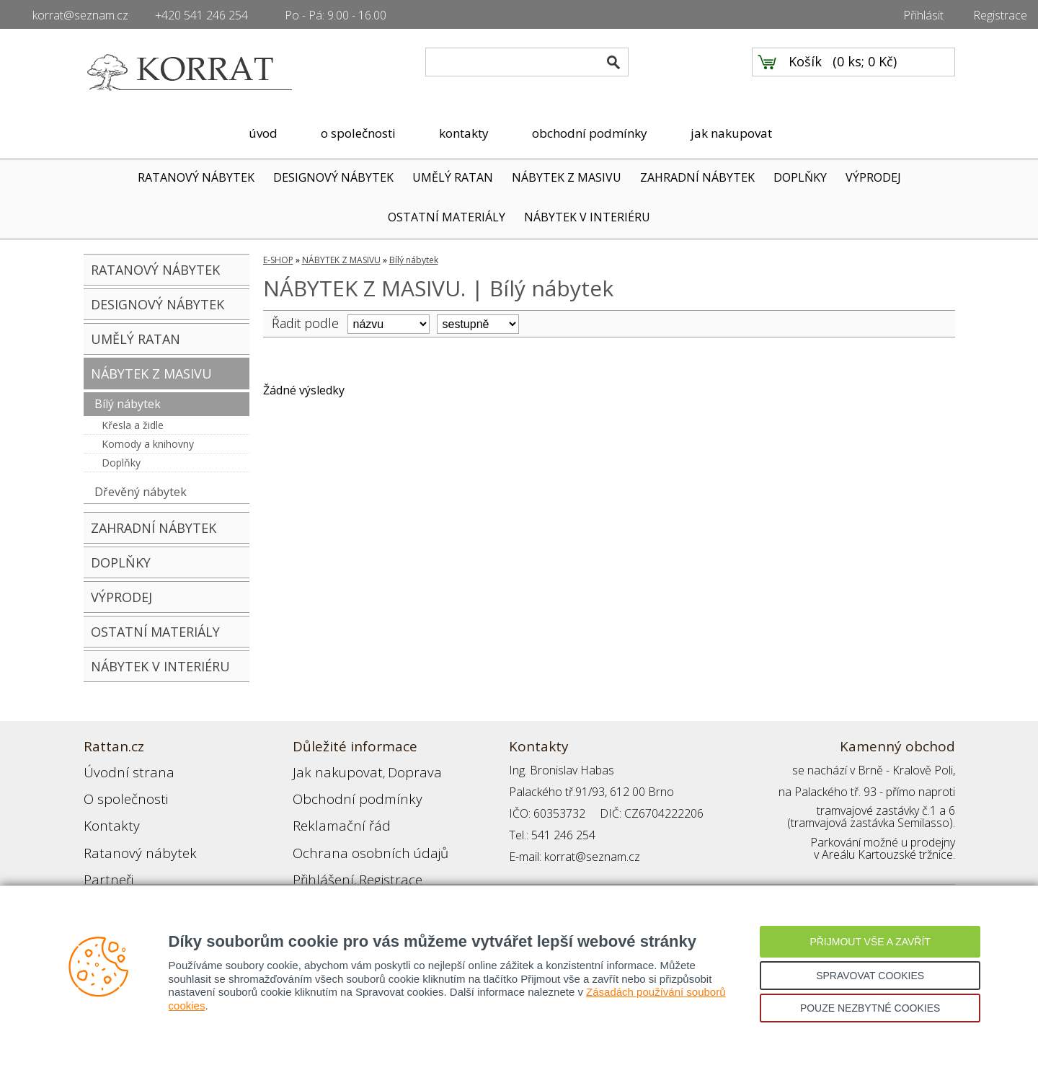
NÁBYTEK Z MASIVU (566, 177)
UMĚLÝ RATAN (452, 177)
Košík (805, 72)
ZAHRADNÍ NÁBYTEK (697, 177)
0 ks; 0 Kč (865, 72)
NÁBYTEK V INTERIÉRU (587, 217)
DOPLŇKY (800, 177)
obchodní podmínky (589, 133)
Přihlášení (317, 857)
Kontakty (106, 813)
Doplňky (121, 462)
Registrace (1000, 15)
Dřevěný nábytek (140, 492)
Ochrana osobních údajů (356, 835)
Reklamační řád (332, 813)
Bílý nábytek (127, 404)
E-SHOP (278, 260)
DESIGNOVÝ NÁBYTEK (333, 177)
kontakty (464, 133)
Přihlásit (923, 15)
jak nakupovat (731, 133)
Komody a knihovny (148, 444)
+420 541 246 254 (201, 15)
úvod (263, 133)
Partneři (104, 857)
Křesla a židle (133, 425)
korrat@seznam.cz (80, 15)
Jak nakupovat (328, 770)
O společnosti (119, 792)
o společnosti (358, 133)
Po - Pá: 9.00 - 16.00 (335, 15)
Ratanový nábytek (129, 835)
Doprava (390, 770)
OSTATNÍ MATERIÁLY (446, 217)
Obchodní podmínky (343, 792)
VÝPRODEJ (873, 177)
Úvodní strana (119, 770)
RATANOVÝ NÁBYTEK (196, 177)
